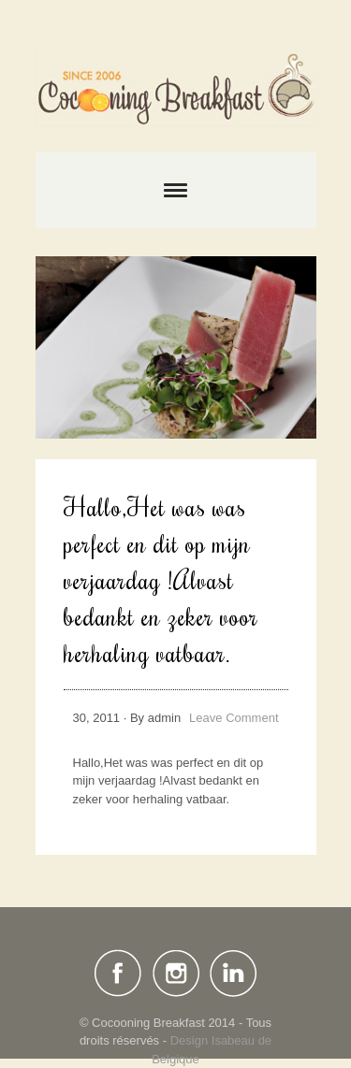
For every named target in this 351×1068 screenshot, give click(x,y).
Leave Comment (233, 718)
